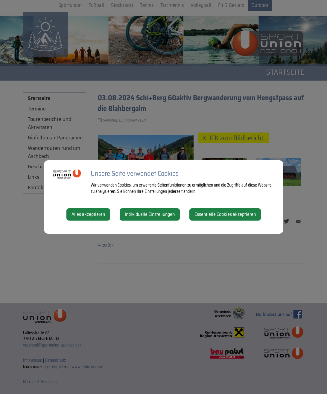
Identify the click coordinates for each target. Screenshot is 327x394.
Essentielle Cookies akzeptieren (225, 214)
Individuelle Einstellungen (150, 214)
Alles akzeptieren (88, 214)
